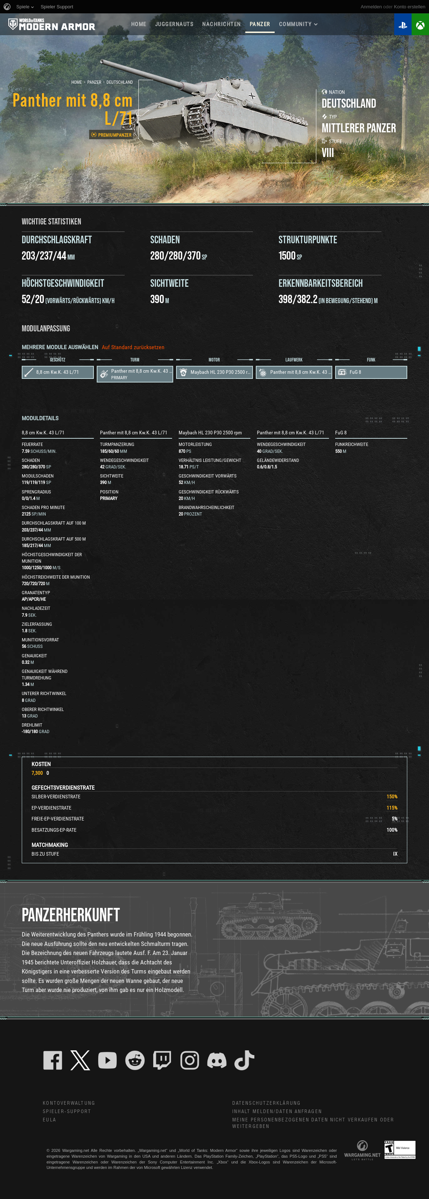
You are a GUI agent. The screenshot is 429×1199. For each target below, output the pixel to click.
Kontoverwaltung (69, 1103)
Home (76, 82)
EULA (49, 1119)
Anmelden (371, 6)
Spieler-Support (67, 1111)
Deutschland (120, 82)
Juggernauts (174, 24)
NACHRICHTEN (221, 24)
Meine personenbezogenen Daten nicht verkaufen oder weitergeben (313, 1123)
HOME (138, 24)
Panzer (94, 82)
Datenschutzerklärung (266, 1103)
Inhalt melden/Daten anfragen (277, 1111)
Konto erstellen (409, 6)
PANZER (260, 24)
